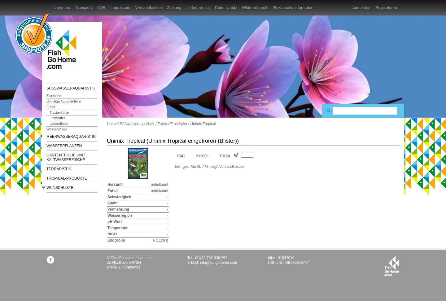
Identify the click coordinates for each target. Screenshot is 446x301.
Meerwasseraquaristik (71, 136)
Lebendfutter (59, 123)
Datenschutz (226, 7)
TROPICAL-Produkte (66, 178)
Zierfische (53, 96)
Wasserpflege (56, 129)
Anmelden (361, 7)
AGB (101, 7)
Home (112, 124)
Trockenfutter (59, 112)
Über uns (62, 7)
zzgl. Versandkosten (227, 166)
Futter (50, 107)
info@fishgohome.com (218, 262)
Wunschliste (59, 187)
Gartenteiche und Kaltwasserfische (65, 157)
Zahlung (174, 7)
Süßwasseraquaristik (70, 88)
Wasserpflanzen (64, 146)
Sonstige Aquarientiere (63, 101)
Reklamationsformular (292, 7)
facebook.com (50, 260)
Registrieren (386, 7)
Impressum (120, 7)
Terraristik (58, 169)
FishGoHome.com (63, 48)
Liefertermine (198, 7)
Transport (83, 7)
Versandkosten (148, 7)
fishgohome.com (392, 266)
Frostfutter (57, 118)
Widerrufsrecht (255, 7)
